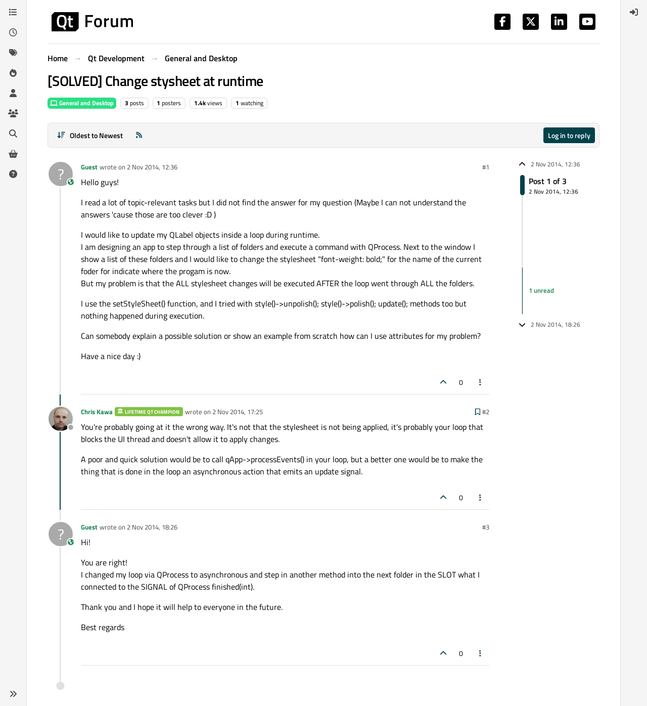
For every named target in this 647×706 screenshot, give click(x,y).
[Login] (634, 12)
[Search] (13, 133)
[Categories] (13, 12)
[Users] (13, 93)
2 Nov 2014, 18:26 (152, 527)
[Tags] (13, 53)
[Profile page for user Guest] (61, 174)
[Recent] (13, 32)
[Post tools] (481, 382)
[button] (13, 694)
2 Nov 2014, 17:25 (237, 412)
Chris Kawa (97, 412)
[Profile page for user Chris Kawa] (61, 419)
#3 (485, 527)
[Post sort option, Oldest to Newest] (89, 135)
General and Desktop (82, 103)
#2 (485, 412)
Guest (89, 167)
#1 (485, 167)
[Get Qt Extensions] (13, 154)
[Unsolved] (13, 174)
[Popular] (13, 73)
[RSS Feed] (139, 135)
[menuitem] (634, 12)
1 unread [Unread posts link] (541, 290)
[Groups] (13, 113)
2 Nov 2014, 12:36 (152, 167)
